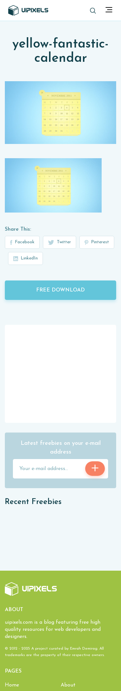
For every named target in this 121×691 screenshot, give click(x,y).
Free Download (60, 290)
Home (12, 685)
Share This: (18, 229)
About (68, 685)
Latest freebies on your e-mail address (61, 447)
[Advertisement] (60, 373)
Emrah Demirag (83, 649)
